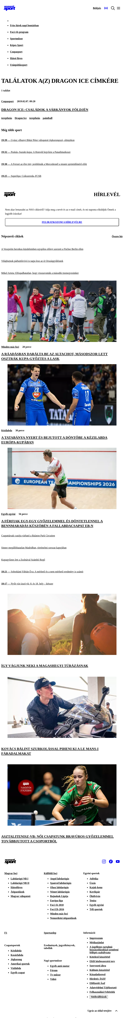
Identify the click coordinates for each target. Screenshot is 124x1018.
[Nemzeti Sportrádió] (106, 8)
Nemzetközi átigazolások (63, 918)
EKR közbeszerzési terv (102, 961)
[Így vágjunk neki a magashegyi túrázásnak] (62, 654)
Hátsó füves (16, 58)
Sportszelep (50, 932)
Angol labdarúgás (59, 878)
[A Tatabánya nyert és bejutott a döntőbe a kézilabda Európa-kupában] (62, 424)
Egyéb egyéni (8, 514)
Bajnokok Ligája (59, 896)
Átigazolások (17, 891)
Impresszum (96, 938)
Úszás (93, 883)
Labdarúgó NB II (20, 883)
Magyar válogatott (20, 896)
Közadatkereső (98, 974)
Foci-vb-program (19, 32)
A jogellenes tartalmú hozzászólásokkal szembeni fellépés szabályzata (104, 950)
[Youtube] (118, 861)
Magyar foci (10, 873)
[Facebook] (111, 861)
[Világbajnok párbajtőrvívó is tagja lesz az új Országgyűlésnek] (62, 261)
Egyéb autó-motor (60, 966)
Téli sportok (96, 909)
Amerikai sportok (20, 963)
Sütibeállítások (99, 996)
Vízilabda (16, 968)
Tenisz (93, 900)
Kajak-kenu (96, 887)
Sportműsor (16, 38)
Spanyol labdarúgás (60, 883)
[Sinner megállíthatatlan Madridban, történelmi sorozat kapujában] (62, 547)
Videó (53, 979)
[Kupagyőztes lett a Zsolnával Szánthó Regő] (62, 559)
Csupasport (16, 51)
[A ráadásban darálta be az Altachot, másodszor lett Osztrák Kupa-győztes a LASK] (62, 341)
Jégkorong (16, 959)
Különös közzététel (100, 970)
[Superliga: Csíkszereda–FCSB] (62, 176)
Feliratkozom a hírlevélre (62, 222)
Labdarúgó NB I (19, 878)
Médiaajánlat (97, 942)
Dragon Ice (21, 118)
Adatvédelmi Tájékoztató (103, 987)
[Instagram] (104, 861)
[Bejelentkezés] (97, 8)
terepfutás (6, 118)
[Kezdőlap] (10, 8)
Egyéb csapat (18, 972)
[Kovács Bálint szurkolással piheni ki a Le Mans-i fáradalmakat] (62, 737)
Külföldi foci (50, 873)
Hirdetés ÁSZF (98, 978)
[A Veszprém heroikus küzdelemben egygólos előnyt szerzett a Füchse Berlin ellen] (62, 249)
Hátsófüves (17, 887)
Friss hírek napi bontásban (24, 25)
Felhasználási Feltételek (102, 992)
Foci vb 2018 (57, 905)
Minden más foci (10, 347)
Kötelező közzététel (100, 957)
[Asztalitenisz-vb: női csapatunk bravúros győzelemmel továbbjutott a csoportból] (62, 824)
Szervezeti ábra (98, 965)
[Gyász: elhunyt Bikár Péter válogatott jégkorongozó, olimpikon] (62, 140)
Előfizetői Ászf (97, 983)
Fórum (53, 970)
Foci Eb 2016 (57, 909)
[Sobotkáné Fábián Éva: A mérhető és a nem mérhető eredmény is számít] (62, 571)
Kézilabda (6, 430)
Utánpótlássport (18, 65)
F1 (5, 932)
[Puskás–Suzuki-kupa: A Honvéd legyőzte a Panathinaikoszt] (62, 152)
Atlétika (94, 878)
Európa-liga (56, 900)
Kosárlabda (17, 955)
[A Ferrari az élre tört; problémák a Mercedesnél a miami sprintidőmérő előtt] (62, 164)
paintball (47, 118)
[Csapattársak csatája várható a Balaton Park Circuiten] (62, 535)
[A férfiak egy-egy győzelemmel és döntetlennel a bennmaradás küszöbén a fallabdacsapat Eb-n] (62, 508)
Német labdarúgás (60, 891)
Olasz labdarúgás (59, 887)
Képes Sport (16, 45)
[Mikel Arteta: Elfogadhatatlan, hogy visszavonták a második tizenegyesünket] (62, 273)
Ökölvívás (95, 896)
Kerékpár (95, 891)
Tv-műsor (55, 974)
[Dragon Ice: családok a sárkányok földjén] (62, 109)
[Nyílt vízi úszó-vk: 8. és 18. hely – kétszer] (62, 583)
